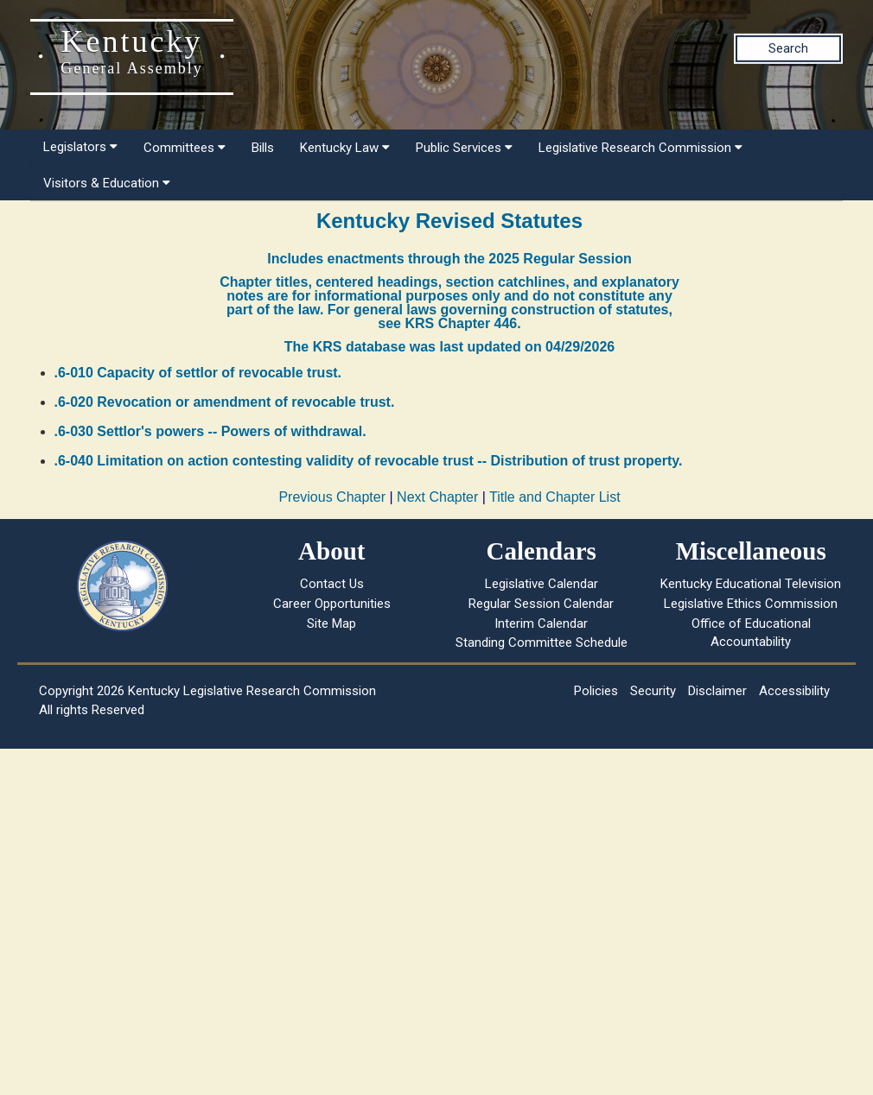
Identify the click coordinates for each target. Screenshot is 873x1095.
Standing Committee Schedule (542, 642)
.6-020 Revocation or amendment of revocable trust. (224, 402)
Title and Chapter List (554, 497)
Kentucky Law (345, 147)
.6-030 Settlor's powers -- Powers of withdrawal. (210, 431)
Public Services (464, 147)
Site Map (331, 623)
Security (653, 691)
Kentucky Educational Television (750, 584)
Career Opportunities (332, 603)
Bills (263, 147)
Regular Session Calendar (541, 603)
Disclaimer (717, 691)
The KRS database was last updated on (449, 346)
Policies (596, 691)
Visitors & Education (106, 183)
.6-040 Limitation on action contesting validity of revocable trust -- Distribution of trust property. (368, 460)
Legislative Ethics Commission (751, 603)
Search (788, 48)
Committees (184, 147)
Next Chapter (437, 497)
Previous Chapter (332, 497)
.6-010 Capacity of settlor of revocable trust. (198, 372)
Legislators (80, 147)
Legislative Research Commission (640, 147)
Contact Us (332, 584)
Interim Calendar (541, 623)
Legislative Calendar (541, 584)
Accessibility (794, 691)
